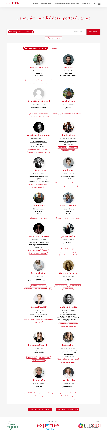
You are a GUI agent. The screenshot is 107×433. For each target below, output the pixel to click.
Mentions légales (53, 421)
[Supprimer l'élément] (32, 32)
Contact (9, 421)
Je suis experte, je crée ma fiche (67, 409)
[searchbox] (52, 32)
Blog (94, 3)
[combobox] (39, 32)
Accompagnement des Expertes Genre (66, 3)
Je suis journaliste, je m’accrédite (39, 409)
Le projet (35, 3)
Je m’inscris (86, 3)
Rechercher (93, 32)
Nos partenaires (46, 3)
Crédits (97, 421)
